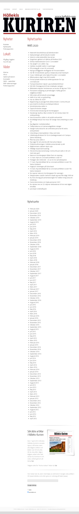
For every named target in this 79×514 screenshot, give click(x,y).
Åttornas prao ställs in (37, 140)
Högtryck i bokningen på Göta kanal (42, 166)
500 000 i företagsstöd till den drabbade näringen (46, 86)
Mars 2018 (33, 260)
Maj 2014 (33, 363)
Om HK (21, 9)
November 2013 (35, 376)
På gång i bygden (8, 60)
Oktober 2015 (34, 325)
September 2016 (35, 300)
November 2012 (35, 403)
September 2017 (35, 273)
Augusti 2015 (34, 329)
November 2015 (35, 323)
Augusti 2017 (34, 276)
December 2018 (35, 240)
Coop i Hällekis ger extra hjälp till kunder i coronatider (48, 75)
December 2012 (35, 401)
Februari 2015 (34, 343)
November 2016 (35, 296)
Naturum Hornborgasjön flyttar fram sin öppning (46, 155)
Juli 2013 (33, 385)
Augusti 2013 (34, 383)
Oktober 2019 (34, 218)
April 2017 (33, 285)
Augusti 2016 (34, 302)
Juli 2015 (33, 331)
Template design (51, 509)
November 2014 (35, 349)
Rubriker (6, 44)
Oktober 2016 (34, 298)
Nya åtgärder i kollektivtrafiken (40, 124)
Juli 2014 (33, 358)
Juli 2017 (33, 278)
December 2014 (35, 347)
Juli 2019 (33, 224)
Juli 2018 (33, 251)
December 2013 (35, 374)
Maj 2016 (33, 309)
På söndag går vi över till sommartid (42, 68)
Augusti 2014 (34, 356)
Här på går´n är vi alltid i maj (39, 64)
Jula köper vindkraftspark (38, 189)
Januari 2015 (34, 345)
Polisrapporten (8, 49)
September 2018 (35, 247)
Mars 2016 (33, 314)
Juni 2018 (33, 253)
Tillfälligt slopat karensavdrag (39, 149)
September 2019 (35, 220)
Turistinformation (48, 9)
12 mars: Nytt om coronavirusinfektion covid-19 (45, 158)
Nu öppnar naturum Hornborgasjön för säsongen (46, 173)
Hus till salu (7, 62)
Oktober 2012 (34, 405)
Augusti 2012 (34, 410)
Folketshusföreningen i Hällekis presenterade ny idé (47, 144)
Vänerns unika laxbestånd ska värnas (42, 57)
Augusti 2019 (34, 222)
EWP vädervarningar (10, 83)
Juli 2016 (33, 305)
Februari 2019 (34, 235)
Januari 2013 (34, 398)
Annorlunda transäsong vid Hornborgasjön (44, 111)
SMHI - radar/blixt (9, 81)
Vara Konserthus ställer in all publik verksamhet (46, 117)
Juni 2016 (33, 307)
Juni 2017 (33, 280)
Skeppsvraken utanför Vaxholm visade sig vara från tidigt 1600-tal (51, 175)
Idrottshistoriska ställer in (38, 106)
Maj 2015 (33, 336)
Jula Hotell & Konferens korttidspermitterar (44, 104)
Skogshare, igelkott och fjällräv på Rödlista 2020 (46, 59)
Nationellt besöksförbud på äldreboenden (44, 53)
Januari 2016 (34, 318)
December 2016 (35, 294)
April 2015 (33, 338)
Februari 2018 (34, 262)
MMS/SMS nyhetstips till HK (32, 9)
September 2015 (35, 327)
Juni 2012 (33, 414)
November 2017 (35, 269)
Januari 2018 (34, 265)
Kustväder (6, 79)
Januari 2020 (34, 211)
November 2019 (35, 215)
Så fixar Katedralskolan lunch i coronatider (44, 62)
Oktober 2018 (34, 244)
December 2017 (35, 267)
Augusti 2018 (34, 249)
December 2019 (35, 213)
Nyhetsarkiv (7, 47)
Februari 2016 (34, 316)
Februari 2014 (34, 369)
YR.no (5, 75)
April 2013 (33, 392)
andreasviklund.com (61, 509)
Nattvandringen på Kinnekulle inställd (42, 55)
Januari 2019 (34, 238)
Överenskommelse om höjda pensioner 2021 (45, 182)
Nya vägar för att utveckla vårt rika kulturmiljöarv (46, 142)
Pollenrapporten (8, 86)
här (33, 461)
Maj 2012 (33, 416)
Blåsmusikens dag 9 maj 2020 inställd (42, 77)
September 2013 (35, 381)
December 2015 (35, 320)
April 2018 (33, 258)
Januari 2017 (34, 291)
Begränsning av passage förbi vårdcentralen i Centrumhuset (50, 102)
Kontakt (14, 9)
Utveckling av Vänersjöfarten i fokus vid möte (45, 133)
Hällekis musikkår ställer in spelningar (42, 66)
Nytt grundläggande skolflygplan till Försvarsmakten (47, 71)
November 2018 (35, 242)
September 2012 (35, 407)
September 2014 (35, 354)
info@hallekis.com (32, 509)
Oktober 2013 (34, 378)
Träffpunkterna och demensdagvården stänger (45, 126)
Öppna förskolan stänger (38, 108)
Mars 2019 (33, 233)
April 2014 (33, 365)
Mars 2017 (33, 287)
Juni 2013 (33, 387)
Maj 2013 (33, 390)
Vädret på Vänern (9, 77)
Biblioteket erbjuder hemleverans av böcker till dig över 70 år (50, 88)
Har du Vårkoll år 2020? (38, 100)
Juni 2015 (33, 334)
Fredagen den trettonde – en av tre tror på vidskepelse (48, 160)
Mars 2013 (33, 394)
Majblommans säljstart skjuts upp (41, 146)
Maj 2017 (33, 282)
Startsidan (7, 9)
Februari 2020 (34, 209)
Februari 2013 (34, 396)
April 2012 (33, 419)
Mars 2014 (33, 367)
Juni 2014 (33, 360)
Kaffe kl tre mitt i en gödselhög (40, 97)
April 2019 (33, 231)
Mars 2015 (33, 340)
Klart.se (5, 72)
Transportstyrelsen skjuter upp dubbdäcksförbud (46, 84)
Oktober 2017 (34, 271)
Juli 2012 (33, 412)
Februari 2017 (34, 289)
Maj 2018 (33, 256)
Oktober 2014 (34, 352)
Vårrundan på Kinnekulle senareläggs (42, 95)
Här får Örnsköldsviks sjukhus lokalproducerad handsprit (49, 73)
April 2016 (33, 311)
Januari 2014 (34, 372)
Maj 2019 (33, 229)
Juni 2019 (33, 227)
